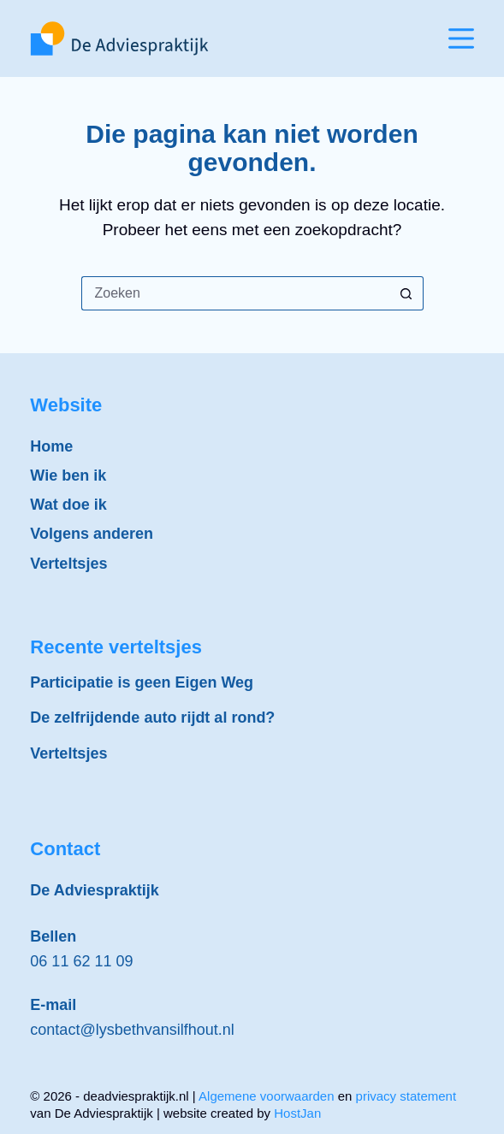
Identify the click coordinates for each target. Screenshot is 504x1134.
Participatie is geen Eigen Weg (141, 682)
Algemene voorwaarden (266, 1096)
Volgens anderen (91, 533)
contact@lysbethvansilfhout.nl (132, 1029)
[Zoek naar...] (235, 293)
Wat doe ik (68, 504)
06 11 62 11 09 (81, 961)
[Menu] (461, 38)
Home (51, 446)
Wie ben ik (68, 475)
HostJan (297, 1113)
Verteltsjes (68, 563)
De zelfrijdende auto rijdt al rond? (152, 717)
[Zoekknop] (406, 293)
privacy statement (406, 1096)
